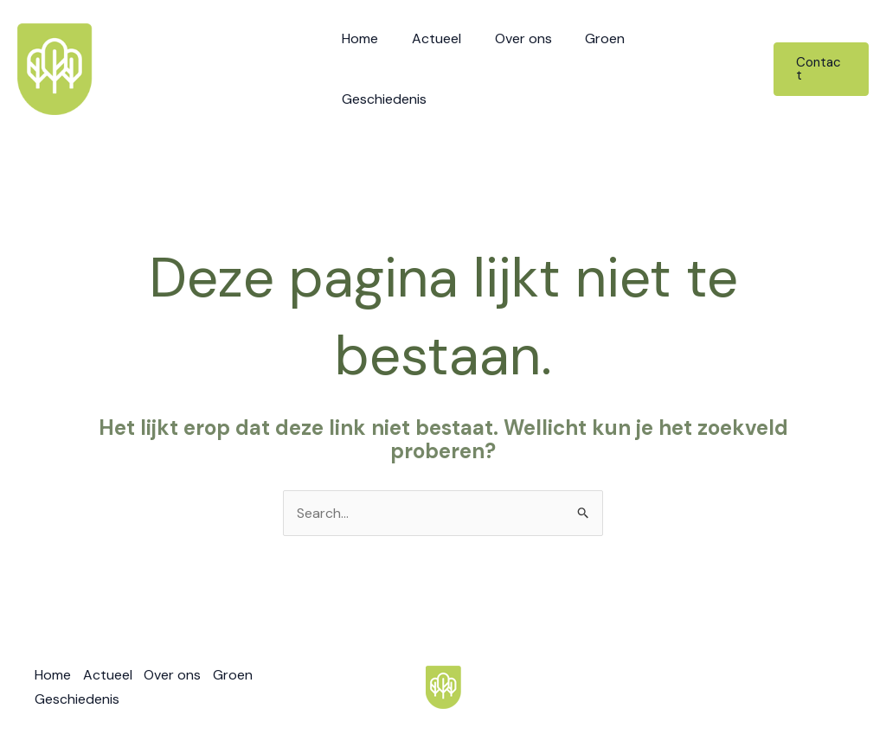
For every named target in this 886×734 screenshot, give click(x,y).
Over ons (533, 68)
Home (381, 68)
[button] (821, 68)
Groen (609, 68)
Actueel (452, 68)
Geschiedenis (699, 68)
